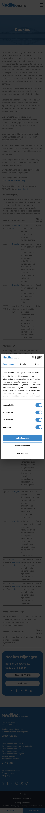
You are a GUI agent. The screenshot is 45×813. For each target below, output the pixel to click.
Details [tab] (23, 364)
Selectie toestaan (22, 446)
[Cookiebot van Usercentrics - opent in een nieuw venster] (32, 357)
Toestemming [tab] (9, 364)
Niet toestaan (22, 453)
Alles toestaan (22, 438)
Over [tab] (37, 364)
